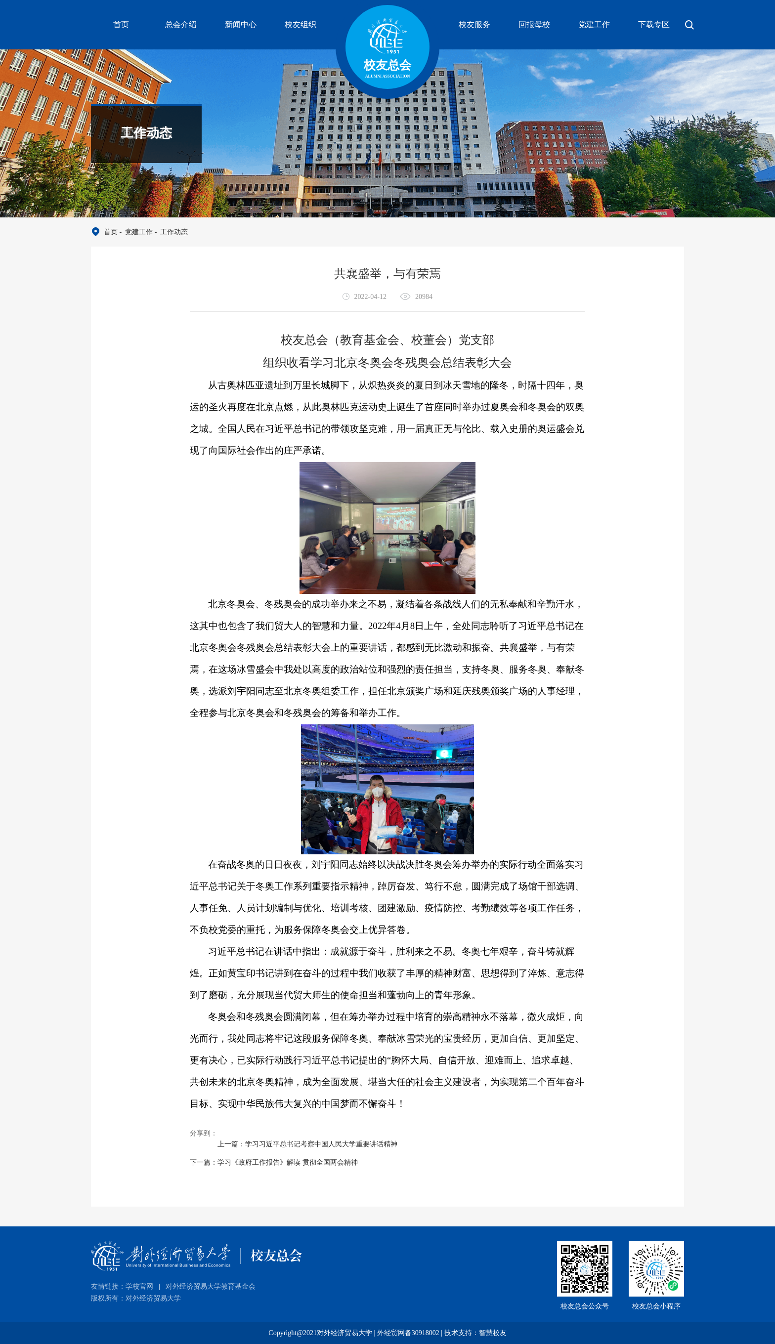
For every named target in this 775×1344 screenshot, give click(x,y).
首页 (121, 24)
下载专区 (654, 24)
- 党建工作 (135, 232)
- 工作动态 (170, 232)
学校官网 (139, 1286)
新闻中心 (241, 24)
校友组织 (300, 24)
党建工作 (594, 24)
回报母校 (534, 24)
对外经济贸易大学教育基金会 (211, 1286)
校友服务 (474, 24)
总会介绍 (181, 24)
